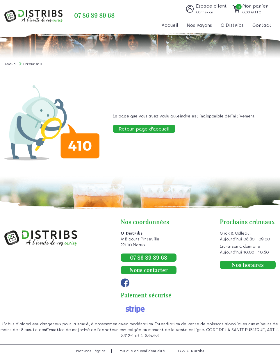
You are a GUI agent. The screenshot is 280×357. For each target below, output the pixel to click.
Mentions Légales (91, 350)
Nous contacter (148, 270)
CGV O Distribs (191, 350)
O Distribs (232, 25)
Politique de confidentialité (142, 350)
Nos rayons (199, 25)
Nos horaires (248, 264)
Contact (261, 25)
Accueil (169, 25)
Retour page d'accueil (144, 129)
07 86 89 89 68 (94, 15)
